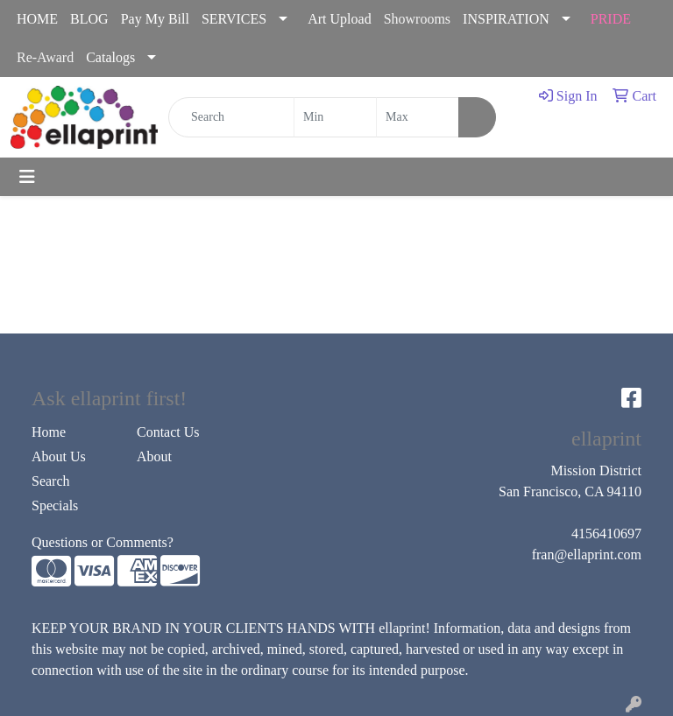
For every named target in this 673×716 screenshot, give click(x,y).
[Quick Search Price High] (417, 117)
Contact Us (168, 432)
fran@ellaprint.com (586, 554)
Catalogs (110, 57)
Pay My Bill (155, 18)
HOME (37, 18)
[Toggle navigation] (27, 177)
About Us (59, 456)
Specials (55, 505)
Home (49, 432)
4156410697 (606, 533)
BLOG (89, 18)
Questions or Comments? (103, 542)
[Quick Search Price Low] (335, 117)
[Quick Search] (231, 117)
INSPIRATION (506, 18)
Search (51, 481)
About (154, 456)
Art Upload (339, 18)
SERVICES (234, 18)
